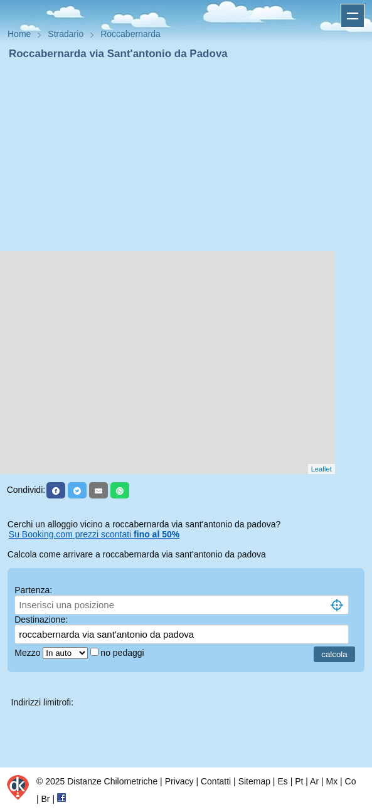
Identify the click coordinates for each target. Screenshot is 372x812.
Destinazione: (41, 619)
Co (350, 781)
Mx (331, 781)
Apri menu (352, 16)
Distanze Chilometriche (112, 781)
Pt (299, 781)
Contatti (216, 781)
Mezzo (28, 653)
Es (282, 781)
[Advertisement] (186, 155)
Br (45, 799)
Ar (314, 781)
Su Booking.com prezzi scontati (94, 534)
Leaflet (321, 469)
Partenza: (33, 590)
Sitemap (254, 781)
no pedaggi (123, 653)
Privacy (179, 781)
